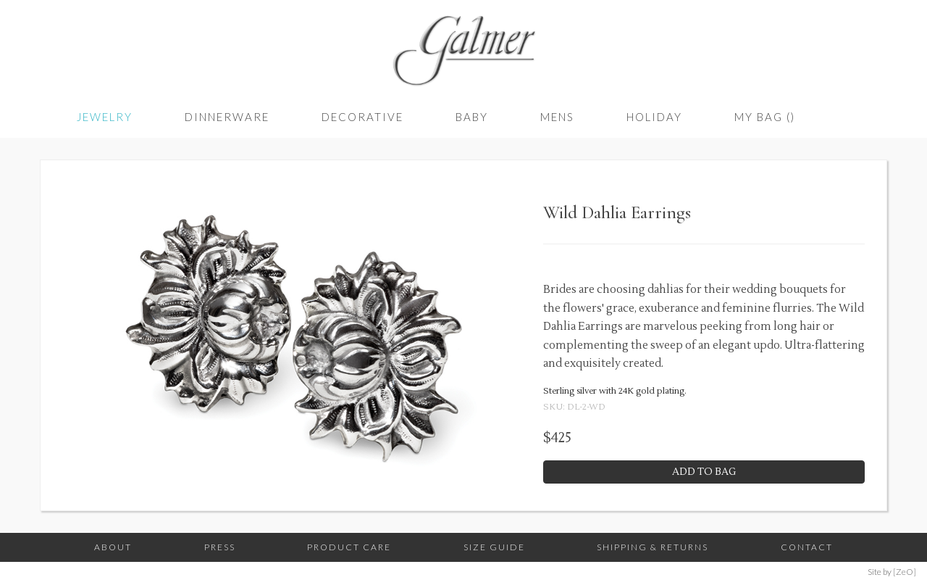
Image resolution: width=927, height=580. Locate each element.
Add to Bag (704, 471)
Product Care (349, 547)
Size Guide (494, 547)
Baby (472, 116)
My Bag (764, 116)
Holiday (654, 116)
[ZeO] (904, 571)
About (113, 547)
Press (219, 547)
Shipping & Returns (652, 547)
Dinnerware (227, 116)
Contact (807, 547)
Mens (557, 116)
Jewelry (105, 116)
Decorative (362, 116)
